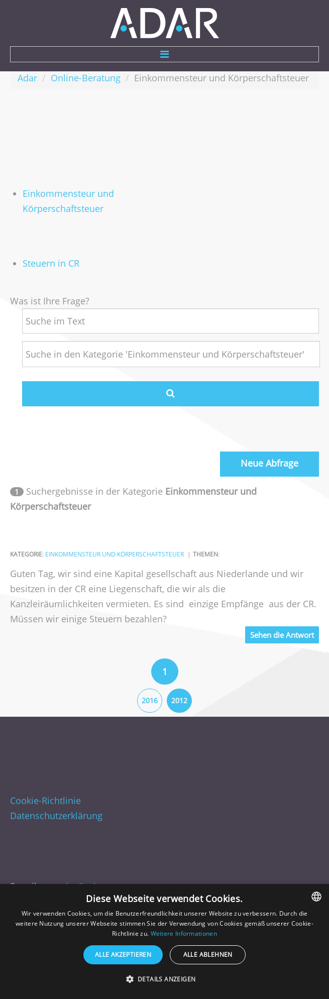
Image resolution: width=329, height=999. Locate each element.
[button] (165, 979)
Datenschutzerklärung (56, 811)
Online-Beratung (86, 78)
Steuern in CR (51, 263)
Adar (27, 78)
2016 (150, 700)
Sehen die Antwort (282, 635)
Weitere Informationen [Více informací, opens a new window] (184, 933)
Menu (164, 54)
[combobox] (316, 897)
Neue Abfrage (269, 463)
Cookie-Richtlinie (45, 796)
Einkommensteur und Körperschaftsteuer (114, 554)
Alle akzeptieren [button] (123, 954)
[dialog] (164, 941)
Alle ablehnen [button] (208, 954)
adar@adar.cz (86, 882)
